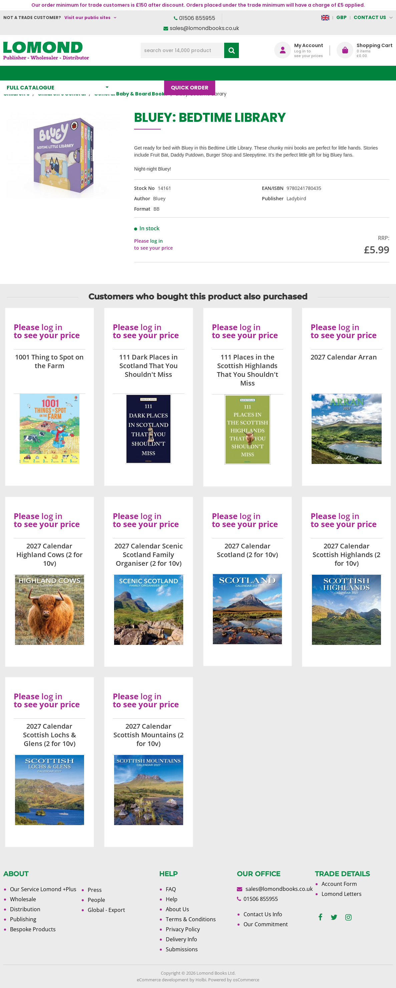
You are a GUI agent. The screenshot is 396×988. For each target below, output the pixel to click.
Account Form (339, 884)
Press (95, 890)
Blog (232, 73)
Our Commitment (266, 924)
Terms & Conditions (191, 919)
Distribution (25, 909)
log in (156, 241)
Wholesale (23, 899)
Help (171, 899)
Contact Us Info (263, 914)
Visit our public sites (87, 17)
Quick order (193, 73)
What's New (143, 73)
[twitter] (334, 917)
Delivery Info (181, 939)
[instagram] (348, 917)
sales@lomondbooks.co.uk (204, 28)
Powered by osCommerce (233, 980)
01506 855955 (197, 18)
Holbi (200, 980)
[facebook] (320, 917)
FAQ (171, 889)
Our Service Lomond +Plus (43, 889)
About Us (268, 73)
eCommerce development (162, 980)
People (96, 900)
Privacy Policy (183, 929)
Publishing (23, 919)
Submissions (182, 949)
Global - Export (106, 910)
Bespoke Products (33, 929)
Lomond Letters (342, 894)
